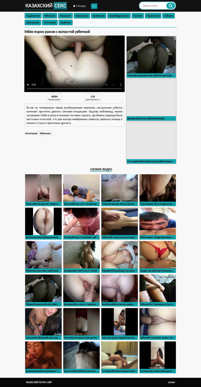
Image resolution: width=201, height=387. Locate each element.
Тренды (79, 6)
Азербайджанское (119, 15)
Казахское (65, 15)
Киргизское (32, 22)
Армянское (99, 15)
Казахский (46, 5)
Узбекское (49, 15)
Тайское (168, 15)
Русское (137, 15)
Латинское (50, 22)
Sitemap (171, 382)
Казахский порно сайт (39, 382)
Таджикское (33, 15)
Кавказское (82, 15)
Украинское (153, 15)
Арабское (65, 22)
